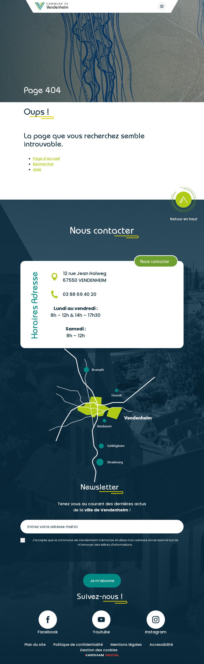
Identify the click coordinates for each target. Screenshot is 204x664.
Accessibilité (161, 644)
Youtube (101, 622)
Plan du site (35, 644)
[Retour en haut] (184, 202)
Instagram (155, 622)
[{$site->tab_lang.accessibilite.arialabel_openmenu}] (161, 6)
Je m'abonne (102, 580)
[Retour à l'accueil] (51, 6)
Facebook (48, 622)
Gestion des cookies (99, 650)
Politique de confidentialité (78, 644)
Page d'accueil (46, 158)
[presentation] (54, 560)
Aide (37, 169)
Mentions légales (126, 644)
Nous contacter (154, 261)
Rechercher (43, 164)
